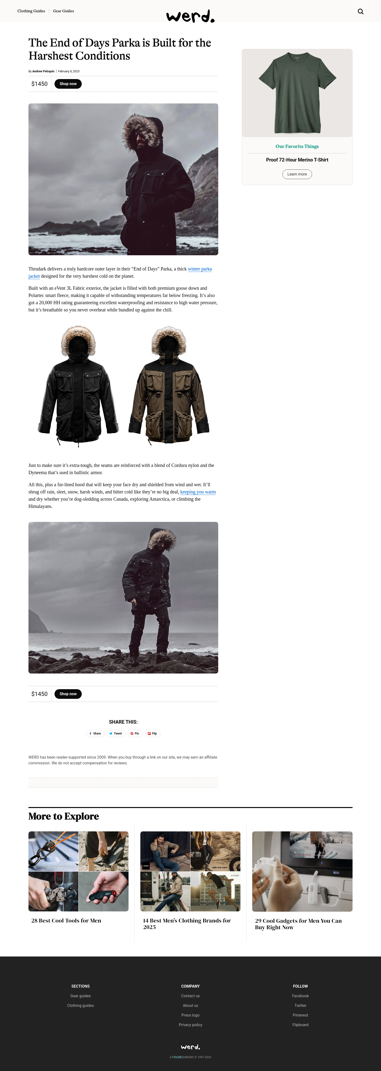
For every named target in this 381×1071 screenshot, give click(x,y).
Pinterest (300, 1015)
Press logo (190, 1015)
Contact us (190, 996)
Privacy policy (190, 1025)
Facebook (300, 996)
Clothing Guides (31, 11)
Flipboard (301, 1025)
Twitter (300, 1005)
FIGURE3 (178, 1057)
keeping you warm (198, 491)
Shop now (68, 83)
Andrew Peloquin (43, 71)
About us (190, 1005)
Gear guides (80, 996)
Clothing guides (80, 1005)
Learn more (297, 174)
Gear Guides (63, 11)
